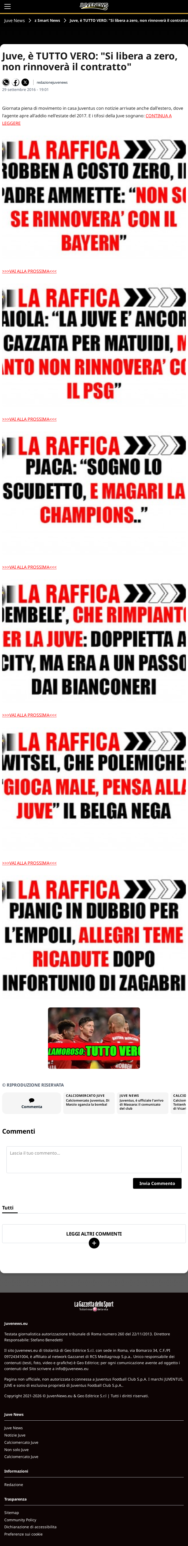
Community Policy (20, 1519)
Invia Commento (157, 1183)
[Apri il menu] (7, 6)
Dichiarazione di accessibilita (30, 1526)
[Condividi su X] (25, 82)
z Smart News (47, 20)
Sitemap (11, 1512)
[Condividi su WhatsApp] (6, 82)
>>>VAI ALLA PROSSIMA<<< (29, 271)
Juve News (14, 20)
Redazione (13, 1484)
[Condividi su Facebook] (15, 82)
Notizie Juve (14, 1435)
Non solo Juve (16, 1449)
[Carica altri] (94, 1243)
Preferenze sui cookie (23, 1534)
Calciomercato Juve (21, 1442)
